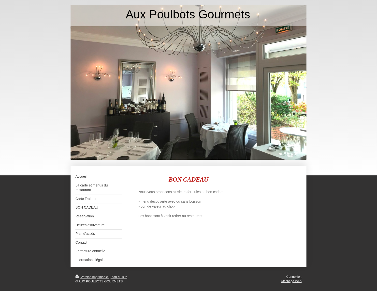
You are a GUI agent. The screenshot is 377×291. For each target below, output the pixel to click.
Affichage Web (291, 281)
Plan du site (119, 277)
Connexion (294, 276)
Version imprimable (92, 277)
